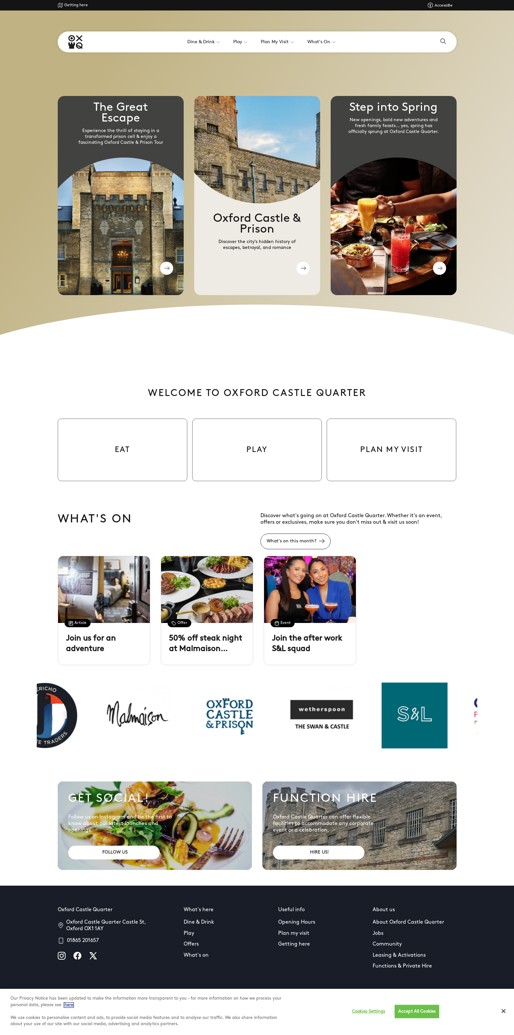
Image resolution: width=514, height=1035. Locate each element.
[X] (93, 956)
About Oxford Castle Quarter (408, 922)
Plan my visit (293, 933)
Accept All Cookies (417, 1011)
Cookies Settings (368, 1011)
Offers (191, 944)
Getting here (76, 5)
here (68, 1005)
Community (387, 944)
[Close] (503, 1011)
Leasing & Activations (399, 955)
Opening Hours (296, 922)
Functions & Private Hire (402, 966)
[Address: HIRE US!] (318, 852)
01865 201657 (83, 940)
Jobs (378, 933)
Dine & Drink (199, 922)
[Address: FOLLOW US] (114, 852)
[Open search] (443, 42)
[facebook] (77, 956)
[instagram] (62, 956)
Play (189, 933)
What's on (196, 955)
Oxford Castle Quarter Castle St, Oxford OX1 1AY (106, 926)
